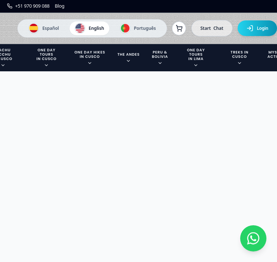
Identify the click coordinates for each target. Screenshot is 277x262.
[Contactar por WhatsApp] (253, 238)
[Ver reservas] (179, 28)
